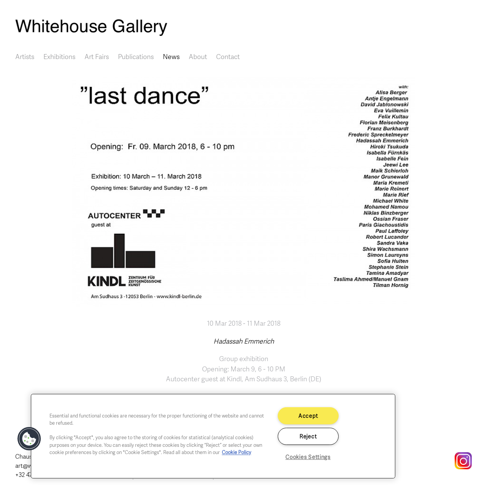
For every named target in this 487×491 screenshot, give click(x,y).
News (171, 56)
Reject (308, 436)
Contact (228, 56)
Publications (136, 56)
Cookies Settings (308, 457)
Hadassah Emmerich (243, 340)
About (198, 56)
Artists (24, 56)
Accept (308, 415)
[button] (29, 439)
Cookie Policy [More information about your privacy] (236, 452)
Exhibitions (59, 56)
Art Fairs (96, 56)
